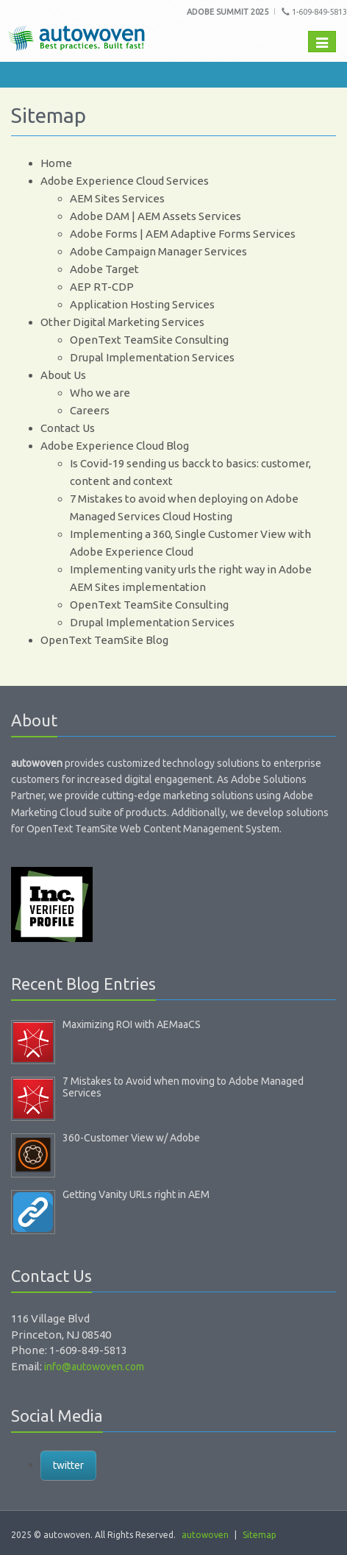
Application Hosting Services (142, 304)
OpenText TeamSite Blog (104, 640)
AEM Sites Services (117, 198)
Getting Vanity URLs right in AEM (136, 1194)
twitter (68, 1465)
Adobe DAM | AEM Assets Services (155, 216)
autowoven (205, 1535)
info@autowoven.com (94, 1366)
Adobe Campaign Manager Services (158, 251)
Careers (90, 410)
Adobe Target (104, 269)
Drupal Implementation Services (152, 357)
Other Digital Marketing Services (122, 322)
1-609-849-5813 (314, 11)
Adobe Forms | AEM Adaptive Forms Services (183, 233)
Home (56, 163)
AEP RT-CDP (102, 286)
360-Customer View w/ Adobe (131, 1138)
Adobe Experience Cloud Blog (114, 445)
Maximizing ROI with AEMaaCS (131, 1024)
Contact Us (67, 428)
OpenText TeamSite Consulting (149, 339)
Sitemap (259, 1535)
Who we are (100, 392)
